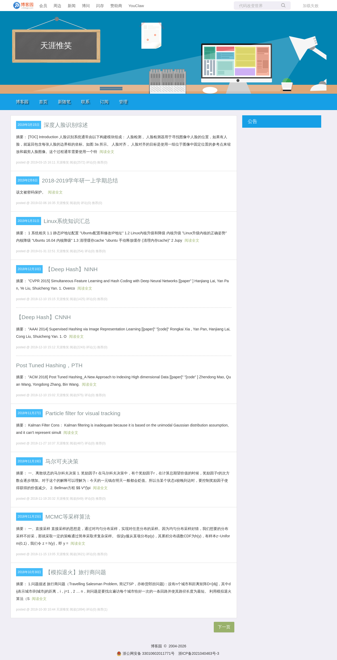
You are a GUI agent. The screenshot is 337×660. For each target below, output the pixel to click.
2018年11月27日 (29, 413)
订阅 (104, 102)
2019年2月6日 (28, 180)
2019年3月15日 (28, 125)
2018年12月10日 (29, 269)
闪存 (100, 5)
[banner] (21, 5)
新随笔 (64, 102)
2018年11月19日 (29, 461)
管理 (123, 102)
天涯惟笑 (56, 45)
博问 (86, 5)
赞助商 (116, 5)
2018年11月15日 (29, 516)
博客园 (22, 102)
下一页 (224, 627)
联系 (85, 102)
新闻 (72, 5)
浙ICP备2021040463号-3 (198, 653)
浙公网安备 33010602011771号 (146, 653)
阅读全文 (107, 152)
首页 (43, 102)
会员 (43, 5)
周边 (57, 5)
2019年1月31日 (28, 221)
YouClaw (136, 5)
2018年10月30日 (29, 572)
